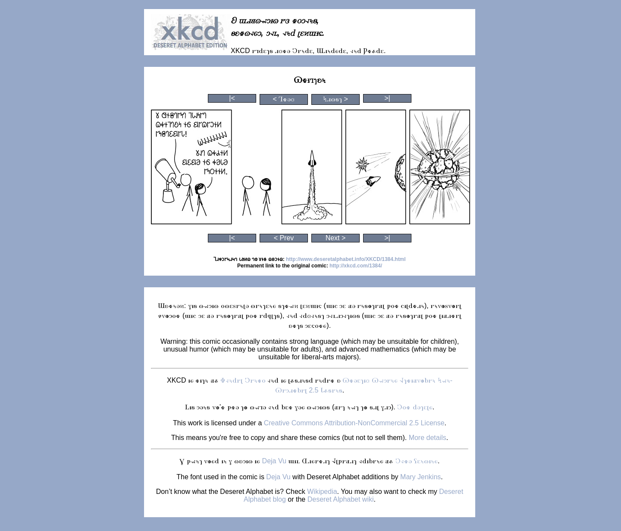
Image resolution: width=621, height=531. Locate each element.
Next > (336, 238)
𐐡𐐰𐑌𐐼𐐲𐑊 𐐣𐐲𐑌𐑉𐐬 (242, 380)
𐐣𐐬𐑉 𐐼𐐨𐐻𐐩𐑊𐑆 (414, 407)
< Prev (284, 238)
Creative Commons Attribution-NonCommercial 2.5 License (354, 423)
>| (387, 98)
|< (232, 98)
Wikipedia (322, 491)
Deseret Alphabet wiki (340, 499)
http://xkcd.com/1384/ (355, 266)
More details (427, 437)
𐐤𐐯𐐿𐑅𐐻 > (335, 99)
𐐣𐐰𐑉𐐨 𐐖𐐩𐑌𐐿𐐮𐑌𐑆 (416, 461)
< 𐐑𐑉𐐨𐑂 (284, 99)
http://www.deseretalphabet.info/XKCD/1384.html (346, 259)
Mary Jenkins (420, 477)
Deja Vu (274, 461)
